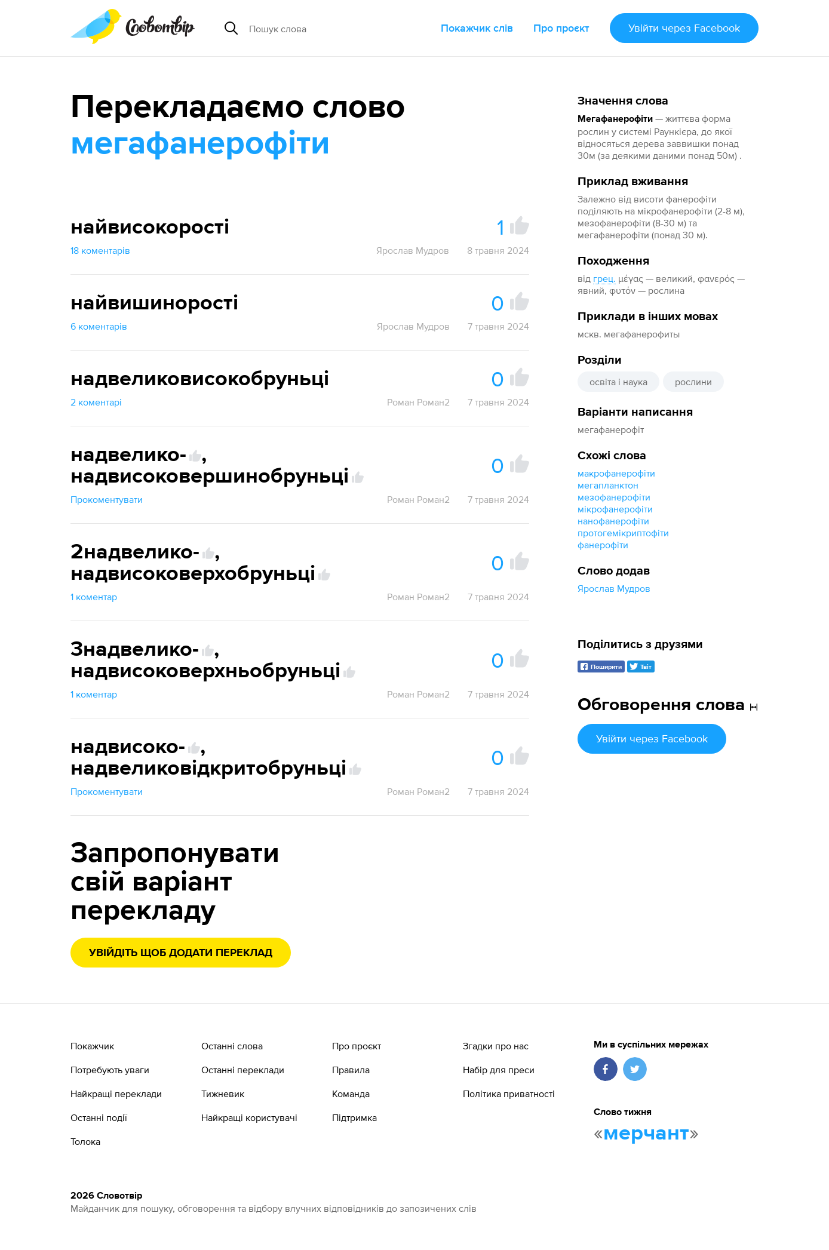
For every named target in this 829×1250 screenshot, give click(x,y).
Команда (351, 1093)
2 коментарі (96, 402)
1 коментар (93, 596)
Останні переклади (242, 1069)
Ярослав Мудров (614, 588)
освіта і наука (618, 381)
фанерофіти (603, 544)
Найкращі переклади (116, 1093)
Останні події (98, 1117)
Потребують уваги (109, 1069)
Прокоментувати (106, 499)
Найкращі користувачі (249, 1117)
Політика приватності (509, 1093)
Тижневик (222, 1093)
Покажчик (92, 1045)
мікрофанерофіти (615, 508)
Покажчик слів (477, 28)
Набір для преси (499, 1069)
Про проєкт (561, 28)
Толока (85, 1141)
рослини (693, 381)
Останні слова (232, 1045)
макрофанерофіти (616, 473)
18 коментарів (100, 250)
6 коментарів (98, 326)
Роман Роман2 (418, 402)
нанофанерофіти (613, 520)
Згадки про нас (496, 1045)
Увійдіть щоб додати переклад (180, 953)
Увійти (684, 28)
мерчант (646, 1133)
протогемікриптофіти (623, 532)
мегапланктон (608, 485)
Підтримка (354, 1117)
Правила (351, 1069)
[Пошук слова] (334, 28)
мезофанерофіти (614, 497)
